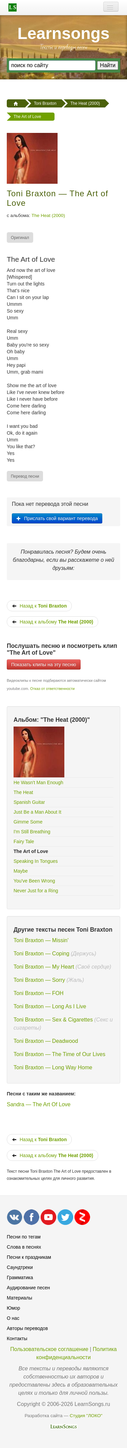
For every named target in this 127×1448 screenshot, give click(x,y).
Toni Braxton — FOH (39, 993)
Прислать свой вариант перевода (57, 518)
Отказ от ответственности (52, 689)
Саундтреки (20, 1267)
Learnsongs (63, 33)
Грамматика (20, 1277)
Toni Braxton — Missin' (41, 940)
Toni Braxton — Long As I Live (50, 1006)
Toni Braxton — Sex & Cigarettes (53, 1020)
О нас (13, 1318)
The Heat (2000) (48, 215)
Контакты (17, 1338)
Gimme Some (28, 822)
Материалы (19, 1298)
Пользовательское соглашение (49, 1349)
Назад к (39, 606)
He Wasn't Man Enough (38, 782)
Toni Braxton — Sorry (39, 980)
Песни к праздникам (29, 1257)
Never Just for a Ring (36, 890)
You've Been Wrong (34, 881)
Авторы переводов (27, 1328)
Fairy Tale (24, 841)
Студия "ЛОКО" (86, 1415)
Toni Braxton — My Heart (44, 967)
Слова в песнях (24, 1247)
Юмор (13, 1308)
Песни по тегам (24, 1236)
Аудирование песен (28, 1287)
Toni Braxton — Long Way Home (53, 1067)
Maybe (21, 871)
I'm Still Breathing (32, 831)
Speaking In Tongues (36, 861)
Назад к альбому (52, 621)
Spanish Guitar (29, 802)
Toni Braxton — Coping (41, 953)
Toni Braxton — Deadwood (46, 1041)
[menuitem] (20, 237)
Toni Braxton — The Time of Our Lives (59, 1054)
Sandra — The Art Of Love (38, 1104)
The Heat (23, 792)
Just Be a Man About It (37, 812)
